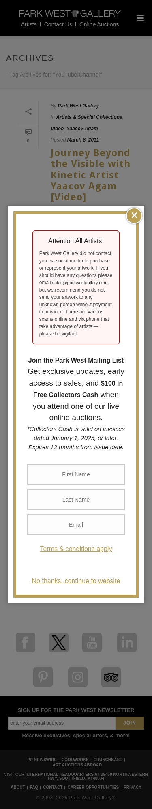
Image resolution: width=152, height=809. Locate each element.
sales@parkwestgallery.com (79, 282)
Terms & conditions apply (76, 548)
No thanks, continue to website (76, 580)
